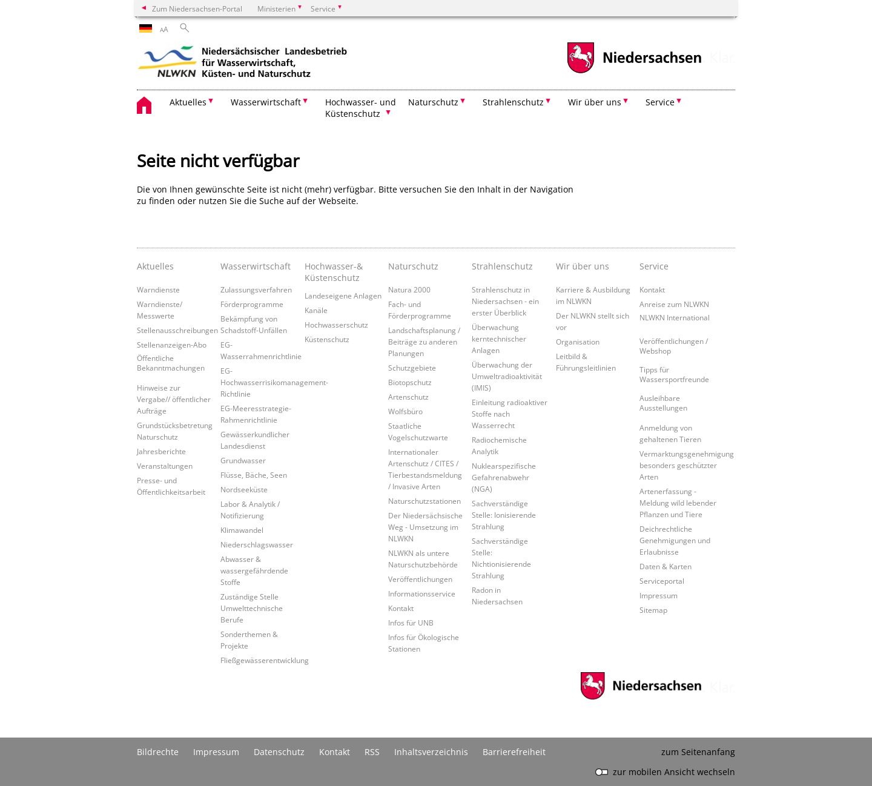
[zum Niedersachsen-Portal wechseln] (634, 72)
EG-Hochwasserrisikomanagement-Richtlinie (274, 382)
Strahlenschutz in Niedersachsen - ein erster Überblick (505, 301)
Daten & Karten (665, 566)
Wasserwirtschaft (255, 266)
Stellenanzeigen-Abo (171, 344)
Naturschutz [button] (433, 102)
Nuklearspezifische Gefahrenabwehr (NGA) (504, 477)
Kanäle (316, 310)
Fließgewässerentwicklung (264, 660)
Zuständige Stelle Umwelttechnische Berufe (251, 608)
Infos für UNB (411, 622)
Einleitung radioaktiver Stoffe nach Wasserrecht (509, 413)
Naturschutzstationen (424, 501)
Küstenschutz (327, 339)
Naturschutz (413, 266)
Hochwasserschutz (336, 324)
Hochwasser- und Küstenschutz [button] (360, 107)
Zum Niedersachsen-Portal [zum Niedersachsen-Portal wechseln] (197, 8)
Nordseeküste (244, 489)
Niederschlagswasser (256, 544)
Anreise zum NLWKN (674, 304)
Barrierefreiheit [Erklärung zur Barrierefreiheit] (514, 752)
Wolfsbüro (405, 411)
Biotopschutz (410, 382)
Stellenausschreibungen (177, 330)
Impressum (658, 595)
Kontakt (401, 608)
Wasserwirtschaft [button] (266, 102)
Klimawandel (241, 530)
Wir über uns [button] (594, 102)
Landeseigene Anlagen (343, 295)
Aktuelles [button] (188, 102)
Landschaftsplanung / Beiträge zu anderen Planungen (424, 341)
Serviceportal (661, 581)
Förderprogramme (251, 304)
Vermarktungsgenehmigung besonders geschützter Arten (686, 465)
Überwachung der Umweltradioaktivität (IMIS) (507, 376)
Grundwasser (243, 460)
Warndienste (158, 289)
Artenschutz (408, 396)
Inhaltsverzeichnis (431, 752)
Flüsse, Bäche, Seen (253, 475)
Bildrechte (158, 752)
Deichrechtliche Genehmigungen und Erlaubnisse (674, 540)
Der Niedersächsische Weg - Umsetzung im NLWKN (425, 526)
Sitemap (653, 610)
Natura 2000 (409, 289)
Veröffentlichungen (420, 579)
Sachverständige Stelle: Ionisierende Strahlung (504, 514)
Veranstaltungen (165, 466)
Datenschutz (279, 752)
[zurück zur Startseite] (243, 63)
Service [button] (660, 102)
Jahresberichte (161, 451)
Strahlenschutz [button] (513, 102)
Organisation (578, 341)
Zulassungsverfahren (256, 289)
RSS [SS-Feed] (372, 752)
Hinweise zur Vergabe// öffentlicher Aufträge (174, 399)
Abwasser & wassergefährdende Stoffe (254, 570)
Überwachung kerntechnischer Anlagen (499, 338)
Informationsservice (421, 593)
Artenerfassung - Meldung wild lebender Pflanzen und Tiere (677, 502)
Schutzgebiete (412, 367)
